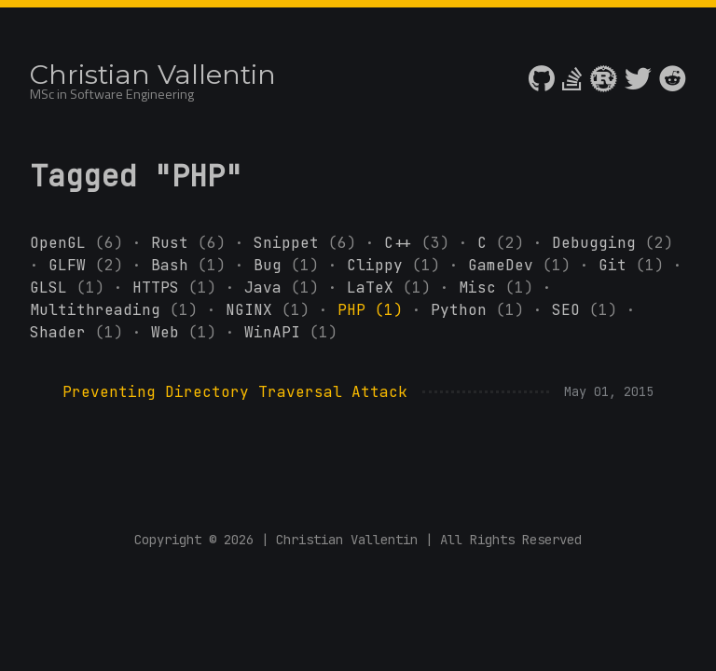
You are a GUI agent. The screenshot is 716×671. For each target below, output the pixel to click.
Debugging (612, 243)
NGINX (272, 310)
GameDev (524, 265)
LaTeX (393, 287)
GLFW (90, 265)
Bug (291, 265)
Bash (193, 265)
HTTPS (179, 287)
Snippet (309, 243)
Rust (193, 243)
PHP (374, 310)
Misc (501, 287)
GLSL (72, 287)
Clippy (398, 265)
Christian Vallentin (153, 74)
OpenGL (81, 243)
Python (482, 310)
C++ (421, 243)
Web (188, 332)
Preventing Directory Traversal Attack (234, 392)
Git (636, 265)
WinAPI (290, 332)
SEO (589, 310)
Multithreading (118, 310)
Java (286, 287)
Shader (81, 332)
